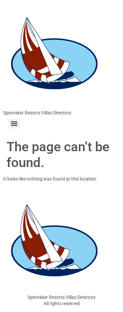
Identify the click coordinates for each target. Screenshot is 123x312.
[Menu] (14, 124)
